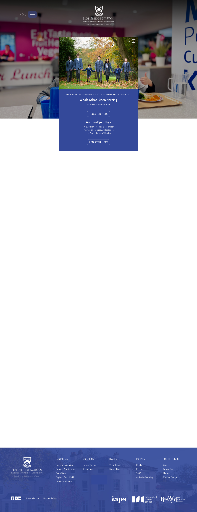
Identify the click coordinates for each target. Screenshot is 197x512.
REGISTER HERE (98, 114)
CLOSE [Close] (130, 41)
